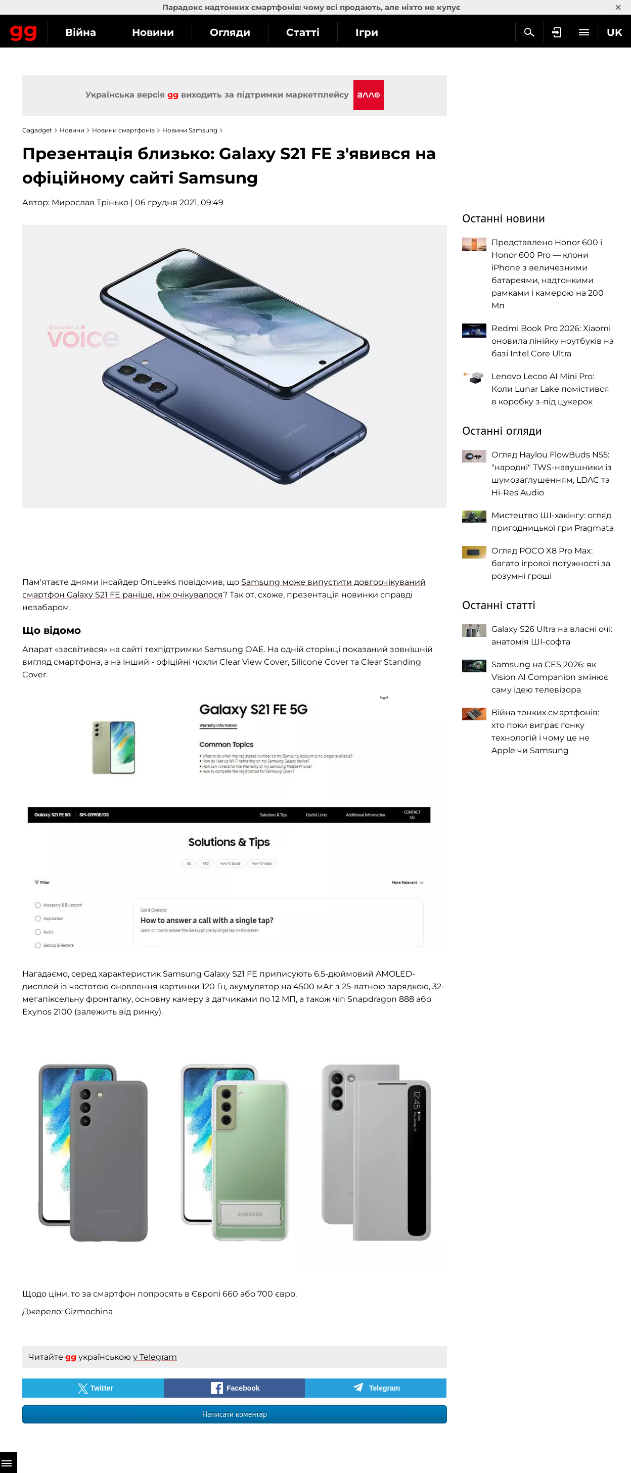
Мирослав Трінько (90, 202)
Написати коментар (234, 1414)
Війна (169, 32)
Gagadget (68, 31)
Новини (242, 32)
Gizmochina (89, 1311)
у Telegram (155, 1357)
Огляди (319, 32)
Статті (392, 32)
